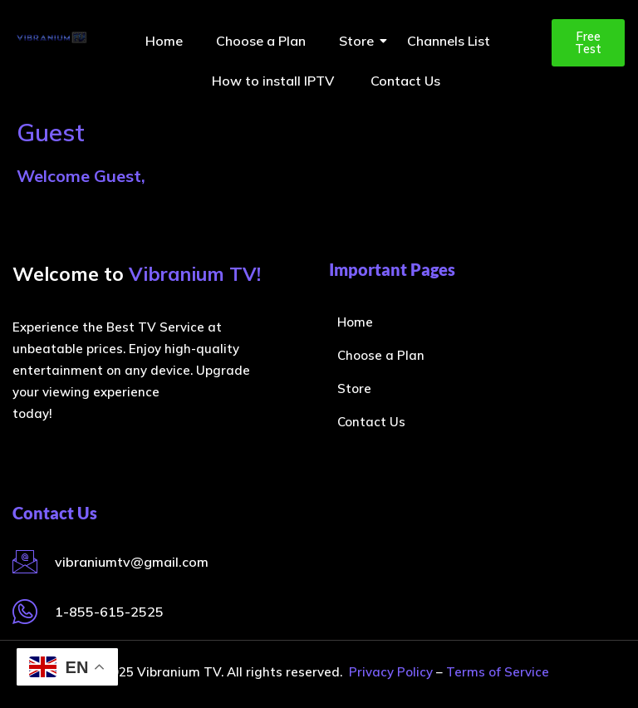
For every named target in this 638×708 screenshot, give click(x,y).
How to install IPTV (274, 80)
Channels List (448, 40)
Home (164, 40)
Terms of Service (497, 672)
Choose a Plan (261, 40)
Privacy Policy (391, 672)
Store (360, 40)
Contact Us (405, 80)
